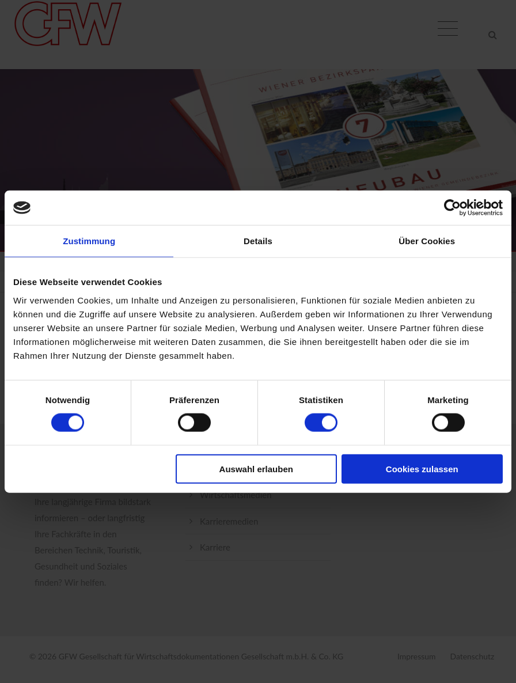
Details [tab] (258, 241)
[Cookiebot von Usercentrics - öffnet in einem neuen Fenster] (452, 208)
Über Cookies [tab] (427, 241)
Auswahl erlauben (256, 468)
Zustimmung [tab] (89, 241)
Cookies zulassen (422, 468)
